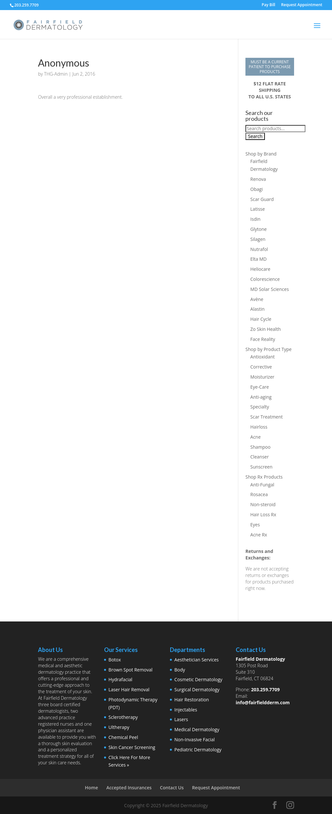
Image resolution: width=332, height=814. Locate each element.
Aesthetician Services (196, 660)
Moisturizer (262, 377)
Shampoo (260, 447)
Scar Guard (262, 199)
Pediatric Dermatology (197, 749)
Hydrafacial (120, 679)
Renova (258, 179)
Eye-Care (259, 387)
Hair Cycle (260, 319)
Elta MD (258, 259)
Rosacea (259, 494)
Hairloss (258, 427)
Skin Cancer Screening (132, 747)
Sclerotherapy (123, 717)
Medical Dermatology (196, 729)
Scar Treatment (266, 417)
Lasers (181, 719)
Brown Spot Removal (131, 670)
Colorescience (265, 279)
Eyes (255, 524)
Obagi (256, 189)
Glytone (258, 229)
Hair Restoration (191, 699)
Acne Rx (258, 535)
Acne (255, 437)
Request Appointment (301, 5)
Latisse (257, 209)
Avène (256, 299)
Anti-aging (261, 397)
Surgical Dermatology (196, 689)
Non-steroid (263, 504)
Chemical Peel (123, 737)
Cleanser (259, 457)
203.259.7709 (265, 689)
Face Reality (262, 339)
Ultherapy (119, 727)
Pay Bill (268, 5)
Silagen (258, 239)
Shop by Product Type (268, 349)
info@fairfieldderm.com (263, 702)
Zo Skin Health (265, 329)
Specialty (259, 407)
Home (91, 787)
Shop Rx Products (264, 477)
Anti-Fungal (262, 485)
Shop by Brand (261, 154)
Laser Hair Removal (129, 689)
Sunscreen (261, 467)
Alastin (257, 309)
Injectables (185, 710)
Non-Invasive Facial (194, 739)
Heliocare (260, 269)
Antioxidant (262, 357)
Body (179, 670)
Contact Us (172, 787)
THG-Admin (56, 74)
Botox (115, 660)
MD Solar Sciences (269, 289)
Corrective (261, 367)
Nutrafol (259, 249)
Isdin (255, 219)
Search (255, 136)
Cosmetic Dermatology (198, 679)
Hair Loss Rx (263, 514)
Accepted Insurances (129, 787)
